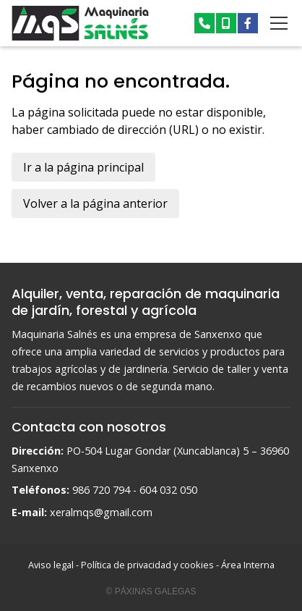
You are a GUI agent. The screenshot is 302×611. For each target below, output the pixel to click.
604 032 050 (168, 490)
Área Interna (248, 564)
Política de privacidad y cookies (147, 564)
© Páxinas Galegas (151, 591)
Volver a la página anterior (95, 203)
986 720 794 (101, 490)
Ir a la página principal (83, 167)
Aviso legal (51, 564)
